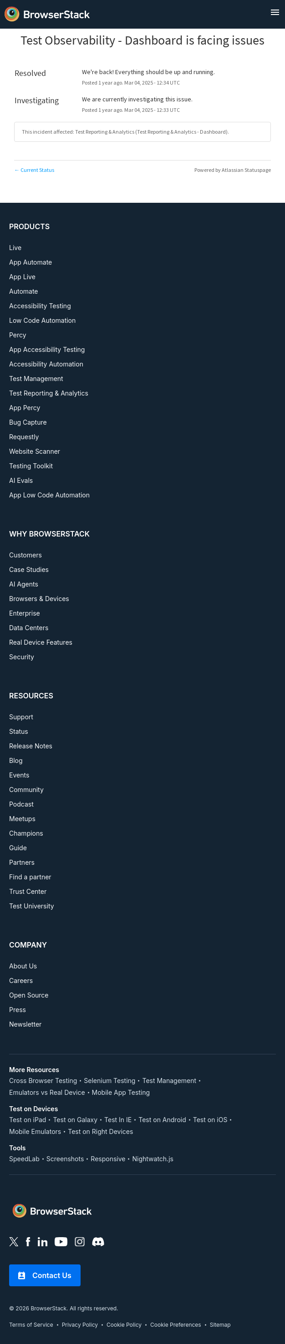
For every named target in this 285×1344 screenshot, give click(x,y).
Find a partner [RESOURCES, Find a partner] (30, 877)
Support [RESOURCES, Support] (21, 717)
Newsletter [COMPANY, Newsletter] (25, 1024)
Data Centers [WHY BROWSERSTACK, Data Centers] (28, 628)
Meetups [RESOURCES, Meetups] (22, 818)
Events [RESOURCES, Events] (19, 775)
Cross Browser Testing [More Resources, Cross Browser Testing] (43, 1080)
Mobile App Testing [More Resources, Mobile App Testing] (121, 1092)
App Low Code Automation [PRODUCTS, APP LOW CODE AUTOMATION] (49, 495)
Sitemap (220, 1324)
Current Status (34, 169)
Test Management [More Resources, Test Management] (169, 1080)
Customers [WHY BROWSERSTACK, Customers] (25, 555)
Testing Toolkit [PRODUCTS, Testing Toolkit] (31, 466)
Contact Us (44, 1275)
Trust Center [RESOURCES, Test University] (27, 891)
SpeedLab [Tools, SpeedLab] (24, 1159)
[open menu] (275, 12)
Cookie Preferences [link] (175, 1324)
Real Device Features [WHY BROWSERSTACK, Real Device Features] (40, 642)
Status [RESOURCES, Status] (18, 731)
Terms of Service (31, 1324)
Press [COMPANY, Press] (17, 1009)
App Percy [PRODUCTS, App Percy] (24, 407)
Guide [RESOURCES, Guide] (18, 848)
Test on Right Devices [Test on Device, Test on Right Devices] (100, 1131)
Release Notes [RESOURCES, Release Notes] (30, 746)
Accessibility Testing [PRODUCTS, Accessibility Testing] (40, 306)
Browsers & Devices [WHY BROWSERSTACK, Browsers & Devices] (39, 598)
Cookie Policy (124, 1324)
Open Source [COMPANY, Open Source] (29, 995)
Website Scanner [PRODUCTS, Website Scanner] (34, 451)
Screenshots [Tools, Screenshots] (65, 1159)
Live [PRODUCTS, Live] (15, 247)
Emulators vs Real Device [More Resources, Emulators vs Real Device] (47, 1092)
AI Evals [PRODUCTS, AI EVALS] (21, 480)
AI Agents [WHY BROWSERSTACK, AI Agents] (23, 584)
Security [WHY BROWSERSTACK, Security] (21, 657)
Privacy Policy (80, 1324)
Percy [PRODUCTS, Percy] (17, 335)
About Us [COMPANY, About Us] (23, 966)
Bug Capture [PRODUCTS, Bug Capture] (28, 422)
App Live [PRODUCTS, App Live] (22, 277)
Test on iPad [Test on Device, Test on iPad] (27, 1119)
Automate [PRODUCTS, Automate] (23, 291)
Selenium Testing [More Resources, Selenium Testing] (109, 1080)
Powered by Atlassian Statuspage (232, 169)
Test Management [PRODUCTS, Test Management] (36, 378)
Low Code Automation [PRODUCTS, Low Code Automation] (42, 320)
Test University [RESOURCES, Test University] (31, 906)
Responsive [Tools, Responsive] (108, 1159)
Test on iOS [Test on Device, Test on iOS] (210, 1119)
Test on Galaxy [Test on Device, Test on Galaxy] (75, 1119)
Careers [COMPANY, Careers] (21, 980)
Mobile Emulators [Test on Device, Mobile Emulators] (35, 1131)
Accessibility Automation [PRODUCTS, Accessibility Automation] (46, 364)
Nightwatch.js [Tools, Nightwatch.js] (152, 1159)
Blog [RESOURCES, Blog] (16, 760)
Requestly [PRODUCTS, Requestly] (24, 437)
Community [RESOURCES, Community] (26, 789)
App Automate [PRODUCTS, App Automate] (30, 262)
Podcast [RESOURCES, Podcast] (21, 804)
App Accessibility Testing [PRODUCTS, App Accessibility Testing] (47, 349)
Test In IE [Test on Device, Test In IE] (118, 1119)
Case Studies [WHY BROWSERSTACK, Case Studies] (29, 569)
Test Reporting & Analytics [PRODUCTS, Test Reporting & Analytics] (48, 393)
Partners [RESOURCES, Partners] (22, 862)
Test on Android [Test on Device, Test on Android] (162, 1119)
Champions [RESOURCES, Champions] (26, 833)
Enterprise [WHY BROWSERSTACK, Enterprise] (24, 613)
